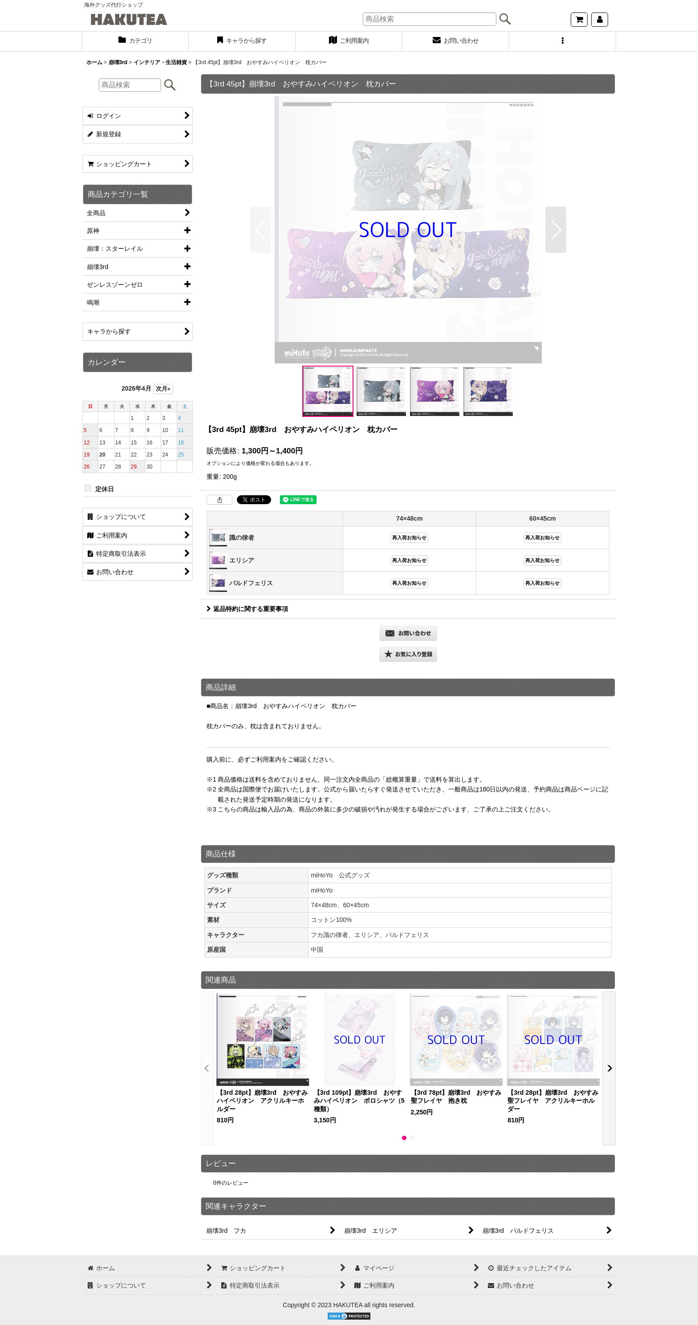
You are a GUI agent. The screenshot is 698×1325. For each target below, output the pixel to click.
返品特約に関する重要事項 (247, 608)
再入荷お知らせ (409, 537)
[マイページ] (599, 19)
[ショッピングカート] (579, 19)
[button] (562, 41)
